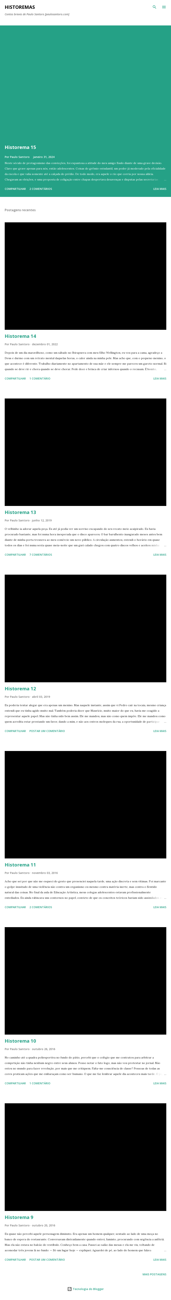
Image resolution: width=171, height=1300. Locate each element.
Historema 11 (20, 864)
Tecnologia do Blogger (85, 1289)
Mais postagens (154, 1274)
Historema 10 (20, 1041)
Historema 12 (20, 688)
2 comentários (40, 189)
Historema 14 (20, 336)
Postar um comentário (47, 731)
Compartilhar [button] (15, 189)
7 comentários (40, 554)
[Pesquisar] (154, 7)
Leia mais (159, 189)
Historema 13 (20, 512)
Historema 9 (19, 1217)
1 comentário (39, 378)
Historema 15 (20, 147)
